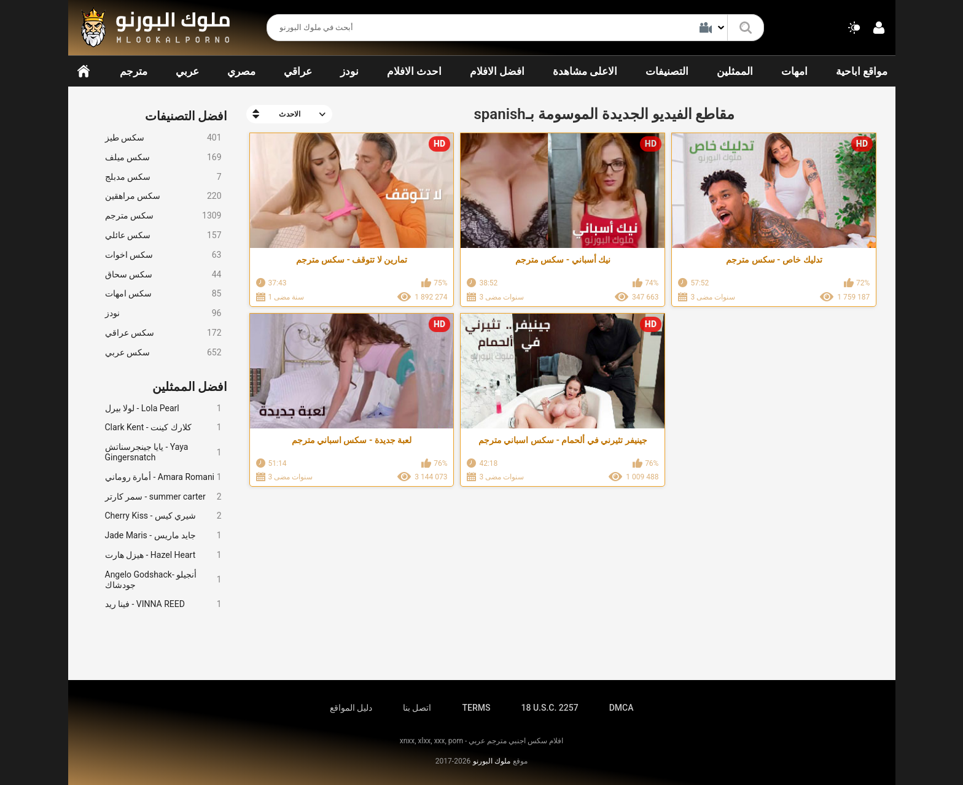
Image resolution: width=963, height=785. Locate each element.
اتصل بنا (417, 708)
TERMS (476, 708)
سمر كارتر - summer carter (163, 497)
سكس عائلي (163, 235)
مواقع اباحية (861, 71)
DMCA (621, 708)
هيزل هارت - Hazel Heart (163, 555)
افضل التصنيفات (186, 116)
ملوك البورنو (491, 761)
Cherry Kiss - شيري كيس (163, 516)
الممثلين (735, 71)
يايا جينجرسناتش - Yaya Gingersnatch (163, 452)
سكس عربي (163, 352)
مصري (241, 71)
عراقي (298, 71)
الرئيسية (83, 71)
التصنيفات (666, 71)
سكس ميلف (163, 157)
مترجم (133, 71)
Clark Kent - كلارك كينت (163, 427)
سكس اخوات (163, 255)
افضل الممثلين (190, 386)
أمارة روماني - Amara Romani (163, 477)
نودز (349, 71)
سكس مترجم (163, 216)
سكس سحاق (163, 274)
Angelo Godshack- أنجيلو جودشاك (163, 580)
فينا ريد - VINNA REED (163, 604)
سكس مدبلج (163, 177)
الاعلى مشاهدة (585, 71)
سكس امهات (163, 293)
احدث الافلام (414, 71)
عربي (187, 71)
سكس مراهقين (163, 196)
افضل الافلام (497, 71)
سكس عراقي (163, 333)
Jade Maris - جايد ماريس (163, 535)
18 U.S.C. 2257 (549, 708)
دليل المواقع (351, 708)
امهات (794, 71)
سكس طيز (163, 138)
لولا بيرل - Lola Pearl (163, 408)
